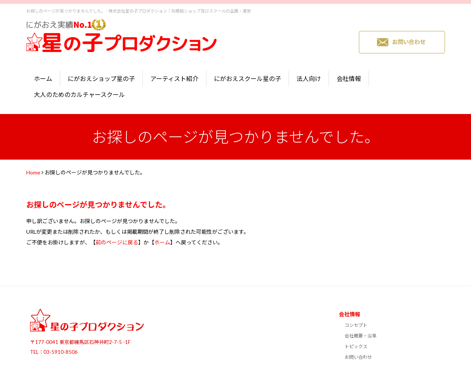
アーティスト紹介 (174, 78)
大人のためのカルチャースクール (79, 94)
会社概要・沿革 (361, 336)
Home (33, 172)
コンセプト (356, 325)
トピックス (356, 346)
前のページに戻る (117, 242)
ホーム (43, 78)
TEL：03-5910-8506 (54, 352)
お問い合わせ (358, 357)
